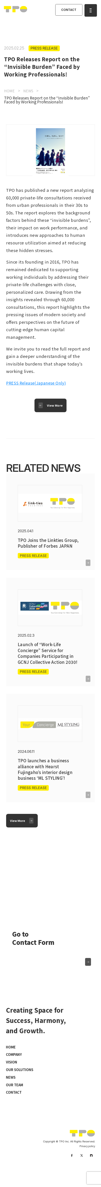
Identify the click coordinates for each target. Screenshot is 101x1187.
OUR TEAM (16, 1100)
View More (55, 406)
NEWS (11, 1092)
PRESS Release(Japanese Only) (38, 383)
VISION (12, 1077)
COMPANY (15, 1069)
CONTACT (68, 10)
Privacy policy (86, 1162)
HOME (11, 1061)
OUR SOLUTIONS (21, 1085)
